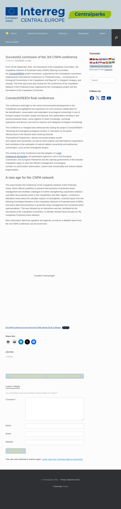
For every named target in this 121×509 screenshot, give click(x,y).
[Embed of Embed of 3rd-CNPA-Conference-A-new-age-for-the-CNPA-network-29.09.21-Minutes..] (45, 276)
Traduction (105, 69)
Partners (63, 33)
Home (11, 33)
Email (8, 433)
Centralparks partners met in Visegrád (64, 376)
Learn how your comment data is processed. (62, 459)
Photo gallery (12, 42)
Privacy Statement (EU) (70, 480)
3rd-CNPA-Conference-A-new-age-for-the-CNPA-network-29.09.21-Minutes (33, 327)
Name (8, 425)
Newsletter (83, 33)
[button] (116, 37)
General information (38, 33)
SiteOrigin (58, 486)
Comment (11, 399)
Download (65, 327)
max (29, 61)
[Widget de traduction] (100, 66)
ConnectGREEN (16, 73)
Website (9, 442)
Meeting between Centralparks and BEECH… (27, 376)
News (102, 33)
